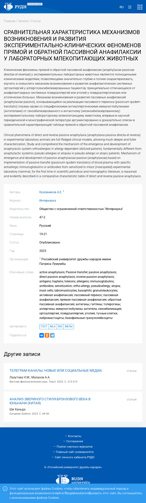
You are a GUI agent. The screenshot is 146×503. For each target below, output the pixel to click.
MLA (53, 326)
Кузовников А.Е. (50, 192)
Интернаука (47, 200)
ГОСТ (44, 326)
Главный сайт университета (75, 452)
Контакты (74, 436)
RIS (60, 326)
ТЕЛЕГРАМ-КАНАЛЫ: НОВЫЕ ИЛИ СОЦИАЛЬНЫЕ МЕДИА (56, 370)
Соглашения (74, 441)
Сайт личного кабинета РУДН (74, 457)
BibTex (69, 326)
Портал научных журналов (75, 446)
